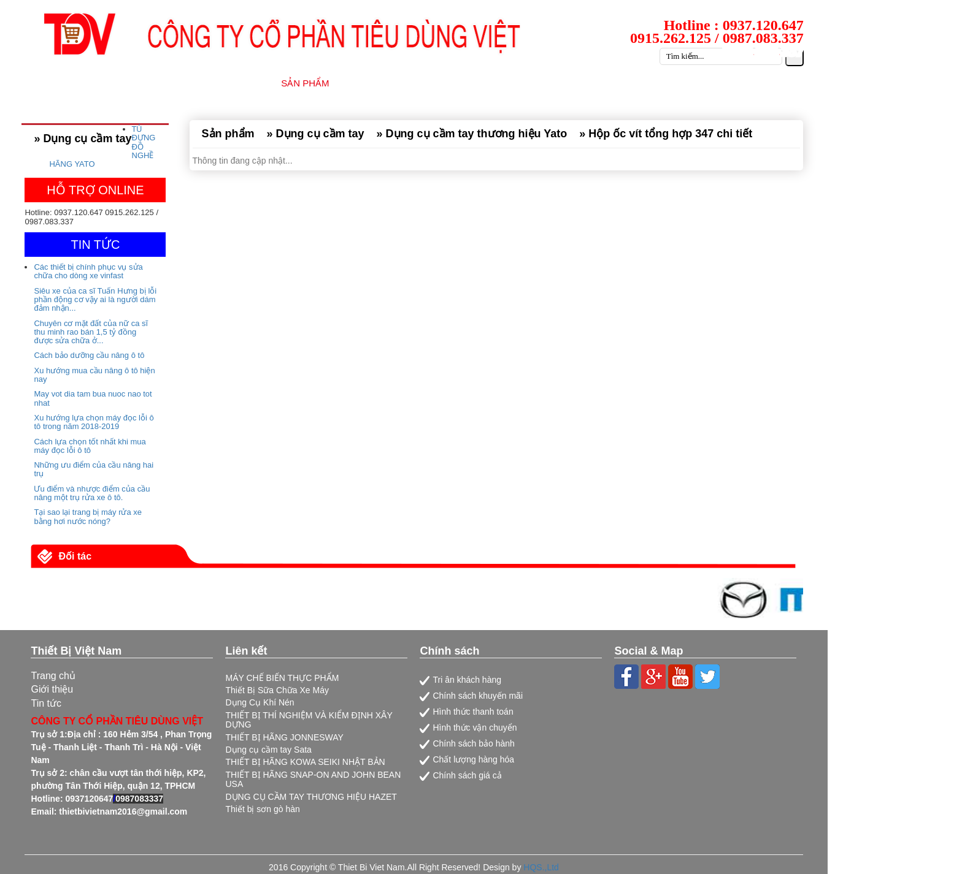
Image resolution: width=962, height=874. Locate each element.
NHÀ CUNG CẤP (389, 83)
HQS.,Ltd (541, 867)
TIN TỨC (581, 83)
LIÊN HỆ (792, 83)
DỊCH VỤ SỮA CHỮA (494, 83)
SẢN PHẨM (305, 83)
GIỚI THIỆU (232, 83)
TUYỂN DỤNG (654, 83)
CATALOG (730, 83)
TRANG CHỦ (156, 83)
